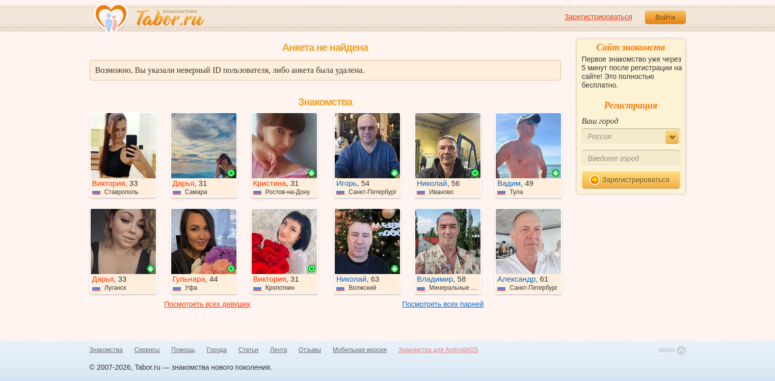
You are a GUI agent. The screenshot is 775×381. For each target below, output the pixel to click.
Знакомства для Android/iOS (438, 349)
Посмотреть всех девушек (207, 304)
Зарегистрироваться (598, 17)
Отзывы (310, 349)
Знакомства (106, 349)
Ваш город (600, 121)
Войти (665, 17)
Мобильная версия (360, 349)
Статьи (248, 349)
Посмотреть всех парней (443, 304)
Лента (278, 349)
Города (217, 349)
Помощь (183, 349)
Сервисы (147, 349)
